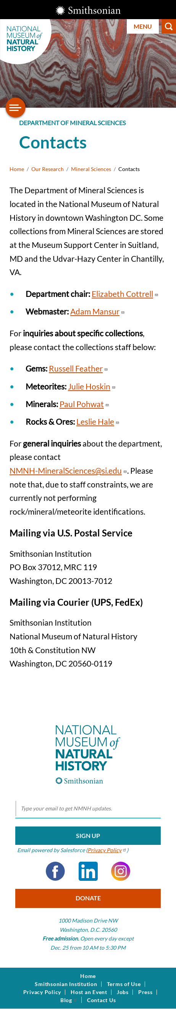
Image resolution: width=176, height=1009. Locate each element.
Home (17, 169)
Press (145, 992)
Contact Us (101, 1000)
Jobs (123, 992)
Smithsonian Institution (66, 984)
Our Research (47, 169)
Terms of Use (124, 984)
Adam (97, 311)
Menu (143, 26)
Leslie (97, 421)
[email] (88, 808)
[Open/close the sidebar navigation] (16, 107)
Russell (78, 368)
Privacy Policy (42, 992)
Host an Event (89, 992)
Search (168, 26)
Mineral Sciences (91, 169)
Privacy (107, 850)
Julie (92, 386)
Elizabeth (125, 293)
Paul (84, 404)
